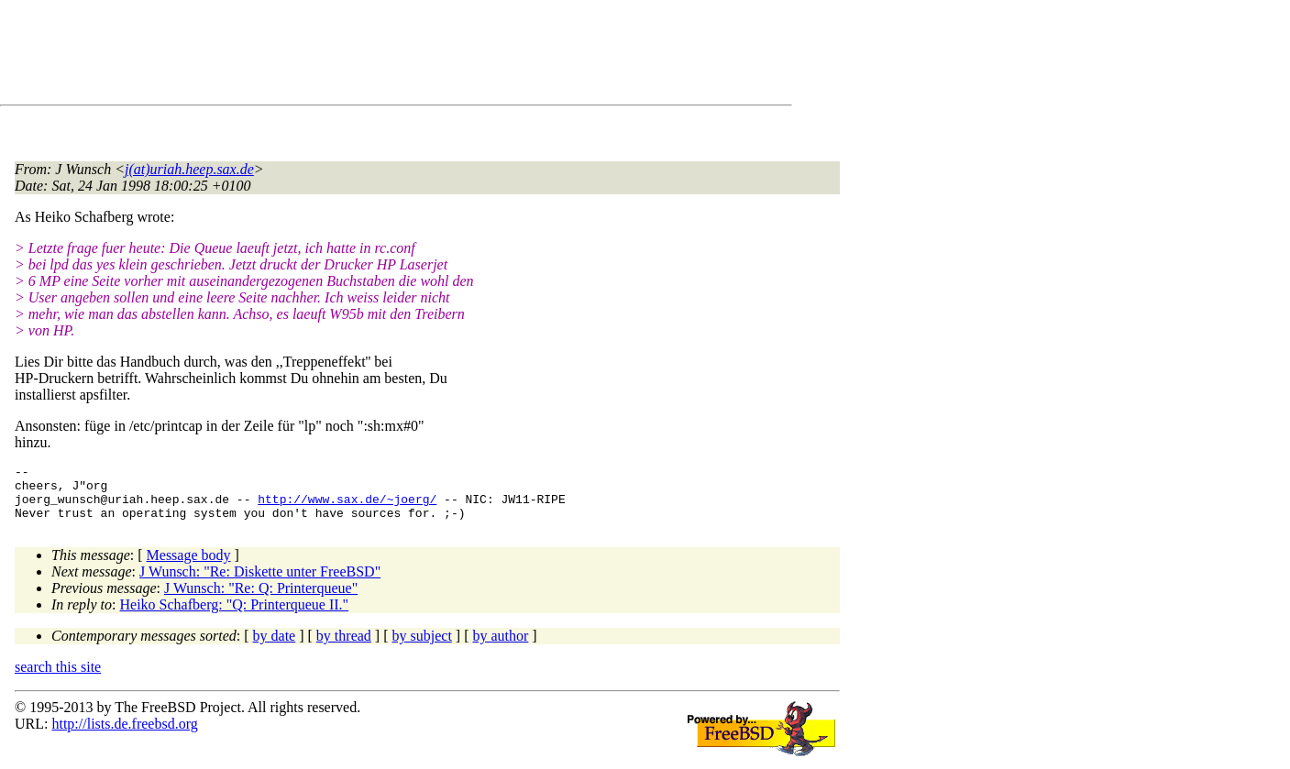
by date (274, 646)
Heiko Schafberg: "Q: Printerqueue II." (234, 615)
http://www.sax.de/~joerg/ (347, 507)
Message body (189, 566)
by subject (422, 646)
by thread (343, 646)
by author (500, 646)
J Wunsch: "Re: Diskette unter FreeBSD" (259, 582)
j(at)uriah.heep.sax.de (189, 169)
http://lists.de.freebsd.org (124, 734)
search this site (58, 678)
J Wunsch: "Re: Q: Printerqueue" (261, 599)
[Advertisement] (348, 56)
